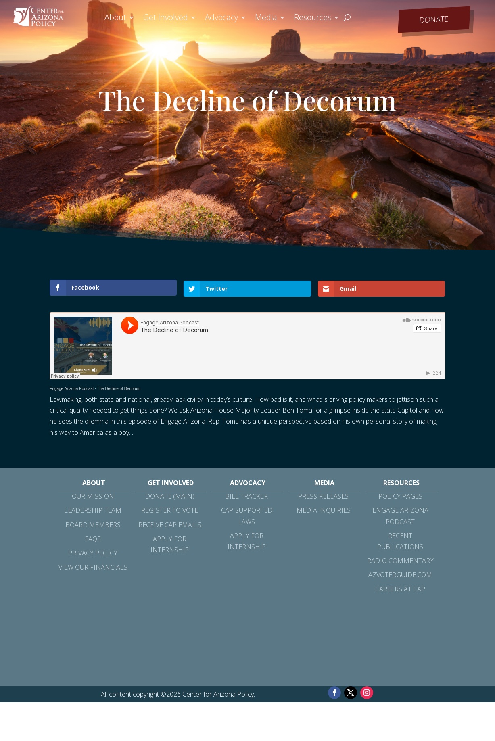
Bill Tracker (246, 495)
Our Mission (93, 495)
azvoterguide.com (400, 574)
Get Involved (165, 19)
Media (266, 19)
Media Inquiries (324, 509)
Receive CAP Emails (169, 523)
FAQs (93, 538)
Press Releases (323, 495)
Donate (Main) (169, 495)
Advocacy (221, 19)
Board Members (93, 523)
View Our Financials (92, 566)
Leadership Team (92, 509)
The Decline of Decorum (118, 388)
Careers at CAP (400, 588)
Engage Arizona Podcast (72, 388)
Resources (312, 19)
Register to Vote (169, 509)
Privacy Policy (92, 552)
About (115, 19)
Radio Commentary (400, 559)
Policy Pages (400, 495)
